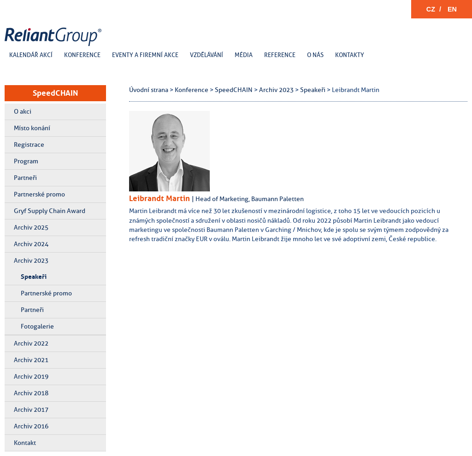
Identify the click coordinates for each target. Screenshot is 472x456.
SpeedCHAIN (55, 93)
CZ (430, 9)
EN (452, 9)
